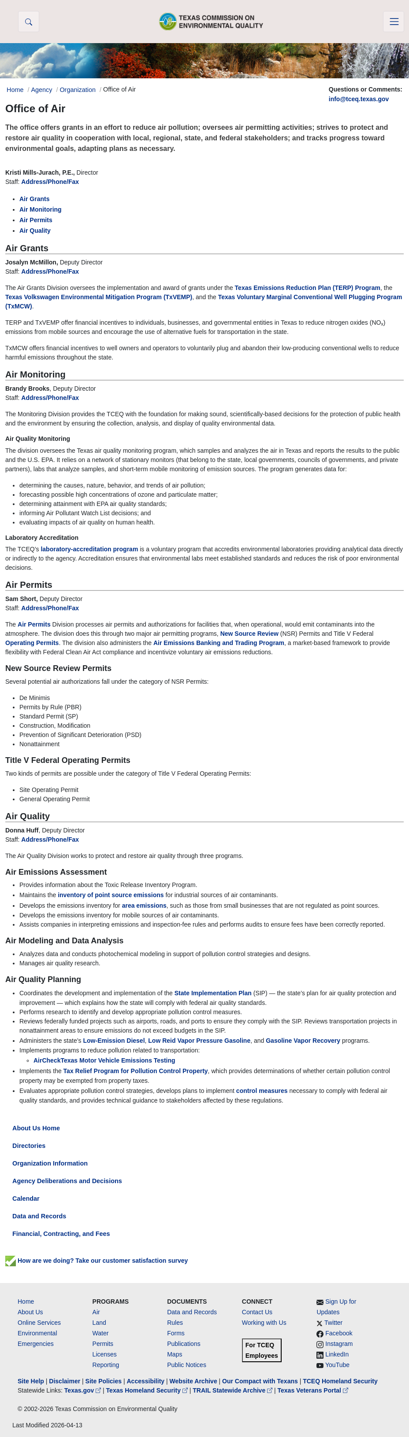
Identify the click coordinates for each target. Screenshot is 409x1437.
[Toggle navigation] (393, 21)
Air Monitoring (40, 209)
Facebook (338, 1333)
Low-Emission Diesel (114, 1040)
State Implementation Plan (213, 993)
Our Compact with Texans (260, 1381)
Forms (176, 1333)
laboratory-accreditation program (89, 549)
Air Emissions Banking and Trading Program (218, 642)
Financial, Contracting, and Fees (61, 1233)
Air (96, 1312)
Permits (103, 1343)
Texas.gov (83, 1390)
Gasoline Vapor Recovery (303, 1040)
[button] (28, 21)
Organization (77, 89)
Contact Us (257, 1312)
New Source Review (249, 633)
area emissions (144, 905)
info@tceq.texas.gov (359, 99)
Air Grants (34, 198)
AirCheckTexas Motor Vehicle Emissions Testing (104, 1060)
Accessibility (146, 1381)
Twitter (333, 1322)
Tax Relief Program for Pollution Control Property (135, 1070)
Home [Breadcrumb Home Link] (15, 89)
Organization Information (50, 1163)
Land (99, 1322)
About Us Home (36, 1128)
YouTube (337, 1364)
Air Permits (35, 220)
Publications (184, 1343)
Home (26, 1301)
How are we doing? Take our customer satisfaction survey (102, 1260)
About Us (30, 1312)
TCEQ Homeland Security (340, 1381)
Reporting (106, 1364)
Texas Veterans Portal (313, 1390)
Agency (41, 89)
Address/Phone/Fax (50, 181)
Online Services (39, 1322)
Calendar (26, 1198)
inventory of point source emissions (111, 894)
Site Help (31, 1381)
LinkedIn (337, 1354)
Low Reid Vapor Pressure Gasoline (199, 1040)
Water (101, 1333)
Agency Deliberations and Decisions (67, 1180)
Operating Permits (32, 642)
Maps (174, 1354)
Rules (175, 1322)
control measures (262, 1090)
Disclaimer (64, 1381)
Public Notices (186, 1364)
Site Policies (104, 1381)
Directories (28, 1145)
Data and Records (39, 1216)
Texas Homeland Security (148, 1390)
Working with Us (264, 1322)
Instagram (339, 1343)
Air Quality (35, 230)
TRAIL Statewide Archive (233, 1390)
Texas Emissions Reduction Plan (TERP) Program (307, 287)
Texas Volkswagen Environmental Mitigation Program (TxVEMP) (98, 297)
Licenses (105, 1354)
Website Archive (193, 1381)
